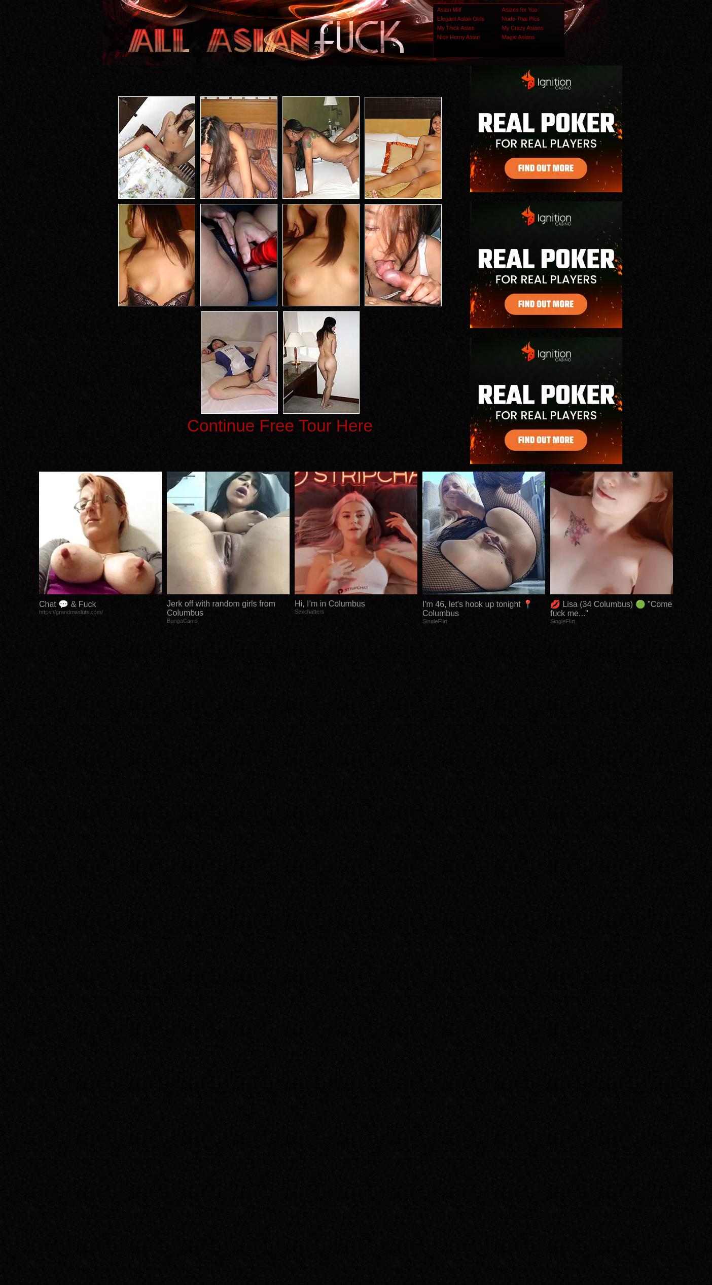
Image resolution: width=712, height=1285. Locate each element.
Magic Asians (518, 37)
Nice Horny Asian (458, 37)
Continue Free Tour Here (280, 425)
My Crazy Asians (523, 28)
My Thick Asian (456, 28)
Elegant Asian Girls (460, 19)
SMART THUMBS (374, 1084)
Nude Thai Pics (521, 19)
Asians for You (520, 10)
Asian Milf (449, 10)
